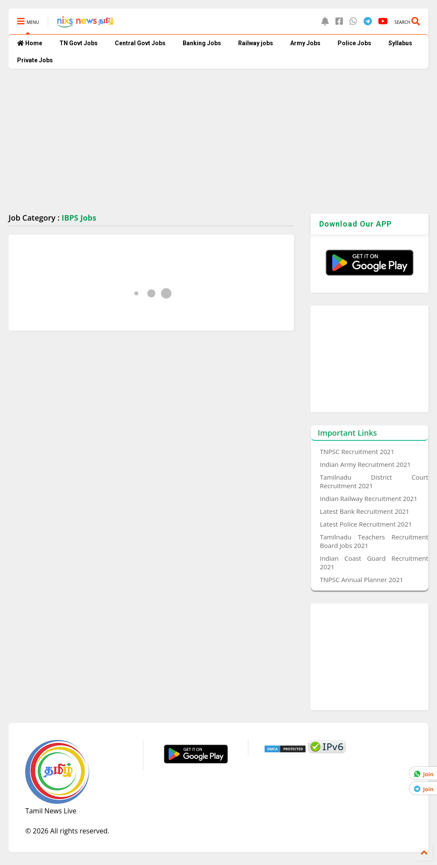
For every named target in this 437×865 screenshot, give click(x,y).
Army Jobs (305, 43)
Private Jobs (35, 60)
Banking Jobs (202, 43)
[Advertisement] (218, 141)
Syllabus (400, 43)
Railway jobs (255, 43)
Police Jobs (354, 43)
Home (29, 43)
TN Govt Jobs (78, 43)
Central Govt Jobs (140, 43)
